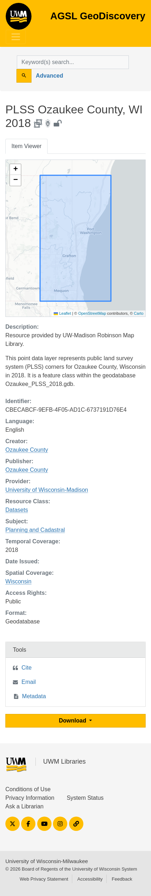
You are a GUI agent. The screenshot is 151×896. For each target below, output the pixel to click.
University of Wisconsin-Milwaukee (46, 861)
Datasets (16, 510)
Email (28, 682)
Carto (138, 313)
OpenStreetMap (92, 313)
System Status (85, 798)
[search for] (73, 62)
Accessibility (90, 879)
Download (73, 721)
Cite (26, 668)
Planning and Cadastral (35, 530)
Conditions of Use (27, 789)
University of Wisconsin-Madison (46, 490)
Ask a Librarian (24, 806)
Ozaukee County (26, 450)
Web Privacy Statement (44, 879)
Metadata (34, 696)
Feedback (122, 879)
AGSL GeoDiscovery (18, 18)
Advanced (49, 76)
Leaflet (62, 313)
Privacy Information (29, 798)
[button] (15, 169)
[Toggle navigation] (16, 37)
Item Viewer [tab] (26, 146)
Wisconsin (18, 581)
